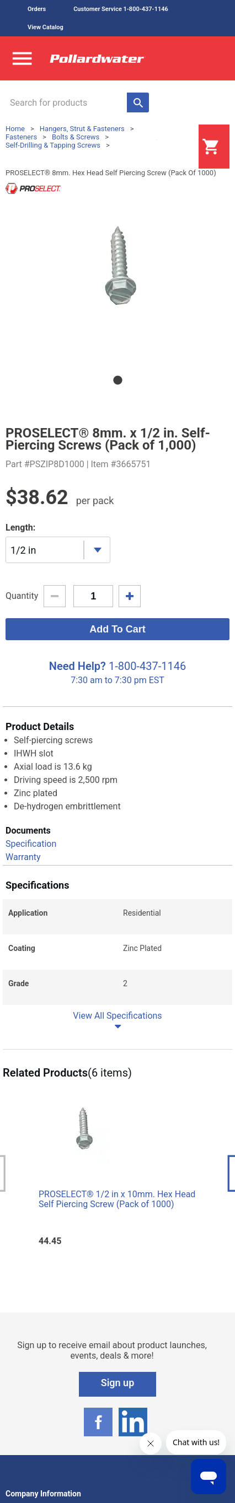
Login (171, 147)
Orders (37, 9)
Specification (31, 844)
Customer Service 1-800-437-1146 (120, 9)
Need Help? (77, 666)
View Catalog (45, 27)
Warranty (23, 857)
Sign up (118, 1382)
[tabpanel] (117, 280)
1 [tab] (117, 380)
